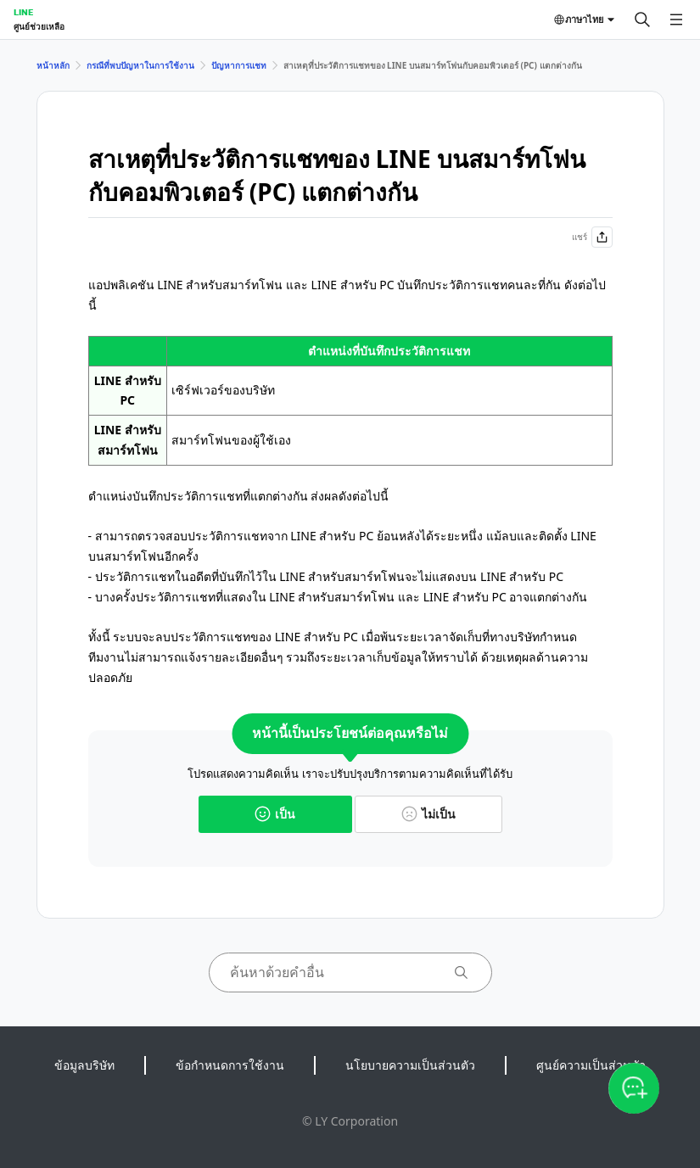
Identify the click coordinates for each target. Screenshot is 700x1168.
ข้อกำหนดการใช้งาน (230, 1065)
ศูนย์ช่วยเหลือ (39, 26)
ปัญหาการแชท (238, 65)
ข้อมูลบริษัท (84, 1065)
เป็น (275, 814)
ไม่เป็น (428, 814)
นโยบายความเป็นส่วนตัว (410, 1065)
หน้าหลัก (53, 65)
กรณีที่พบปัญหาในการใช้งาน (140, 65)
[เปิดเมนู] (676, 19)
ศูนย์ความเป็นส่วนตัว (591, 1065)
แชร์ (592, 237)
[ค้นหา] (642, 19)
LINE (23, 12)
